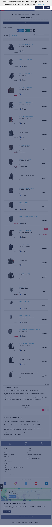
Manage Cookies (39, 7)
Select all (47, 7)
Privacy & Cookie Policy (41, 4)
